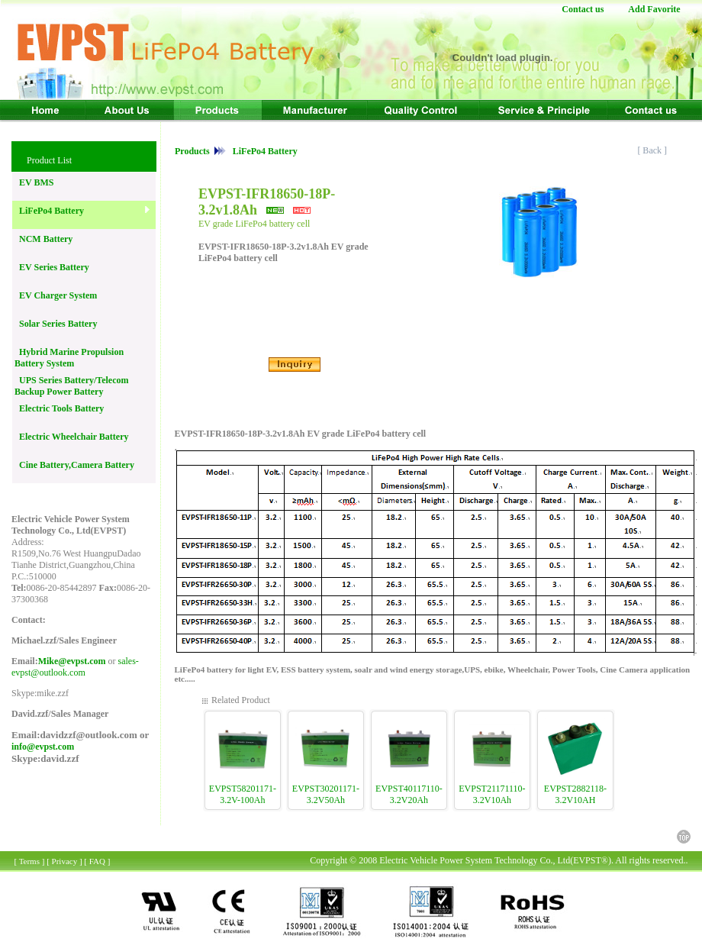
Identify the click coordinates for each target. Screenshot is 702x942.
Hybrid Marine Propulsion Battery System (69, 358)
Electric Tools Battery (59, 408)
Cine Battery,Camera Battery (74, 465)
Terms (29, 861)
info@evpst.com (42, 746)
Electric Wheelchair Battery (71, 436)
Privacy (65, 861)
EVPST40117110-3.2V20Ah (409, 794)
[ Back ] (653, 150)
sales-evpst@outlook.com (75, 667)
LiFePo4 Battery (49, 210)
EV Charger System (55, 295)
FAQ (97, 861)
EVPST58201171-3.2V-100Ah (242, 794)
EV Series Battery (51, 267)
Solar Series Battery (55, 323)
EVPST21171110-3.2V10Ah (492, 794)
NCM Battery (43, 239)
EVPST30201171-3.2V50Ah (325, 794)
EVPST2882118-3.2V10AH (575, 794)
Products (193, 151)
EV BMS (33, 182)
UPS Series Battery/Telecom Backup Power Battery (71, 386)
